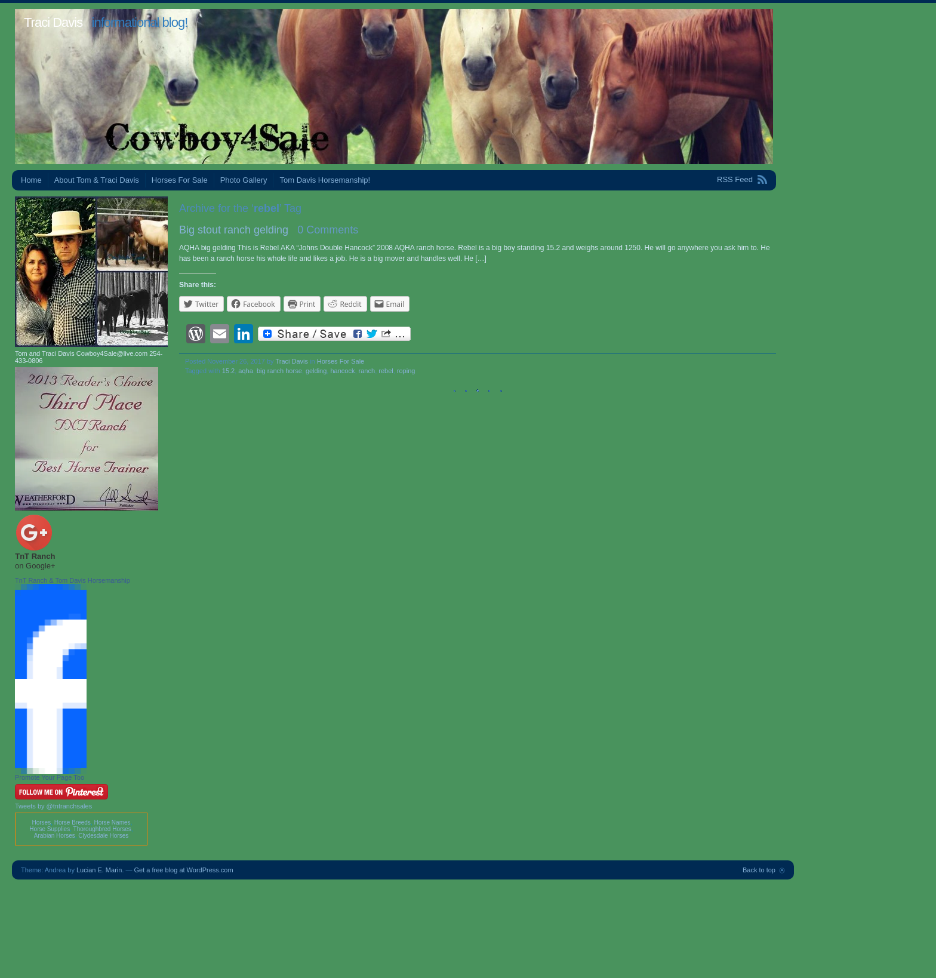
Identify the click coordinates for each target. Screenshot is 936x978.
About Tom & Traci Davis (96, 180)
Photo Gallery (243, 180)
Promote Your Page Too (49, 777)
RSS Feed (735, 179)
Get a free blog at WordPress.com (183, 870)
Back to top (759, 870)
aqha (245, 370)
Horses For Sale (180, 180)
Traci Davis (53, 22)
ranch (367, 370)
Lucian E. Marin (99, 870)
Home (31, 180)
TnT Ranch (35, 556)
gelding (316, 370)
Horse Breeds (72, 822)
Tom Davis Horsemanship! (324, 180)
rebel (385, 370)
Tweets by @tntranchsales (53, 806)
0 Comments (327, 230)
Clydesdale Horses (103, 835)
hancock (342, 370)
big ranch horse (279, 370)
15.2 (228, 370)
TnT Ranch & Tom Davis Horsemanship (72, 580)
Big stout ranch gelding (233, 230)
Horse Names (112, 822)
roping (406, 370)
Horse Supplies (49, 829)
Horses (41, 822)
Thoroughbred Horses (102, 829)
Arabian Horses (54, 835)
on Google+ (35, 565)
